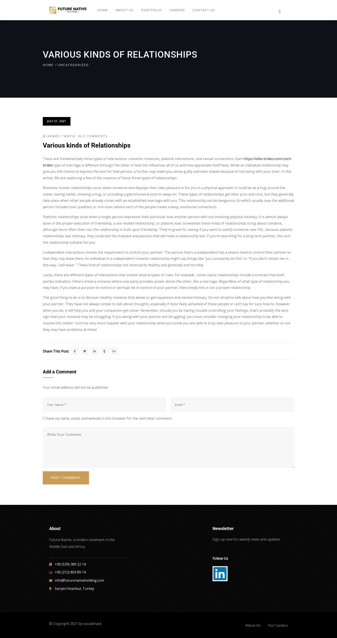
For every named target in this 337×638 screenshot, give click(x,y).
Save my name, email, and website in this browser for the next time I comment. (109, 418)
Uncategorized (73, 65)
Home (48, 65)
